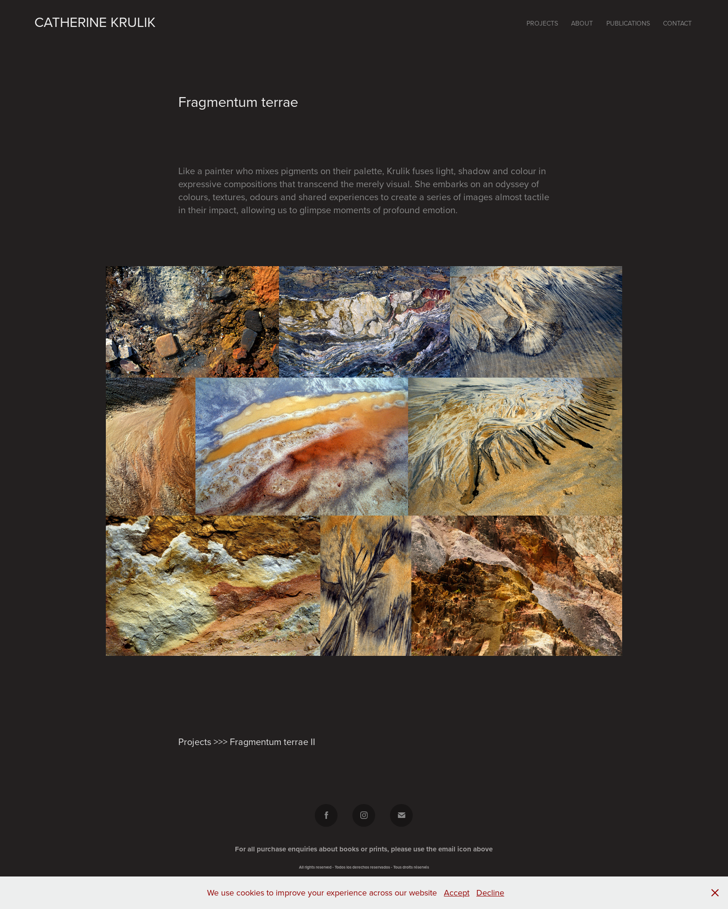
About (582, 23)
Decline (490, 892)
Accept (456, 892)
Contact (677, 23)
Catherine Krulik (95, 22)
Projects (542, 23)
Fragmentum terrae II (272, 741)
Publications (628, 23)
